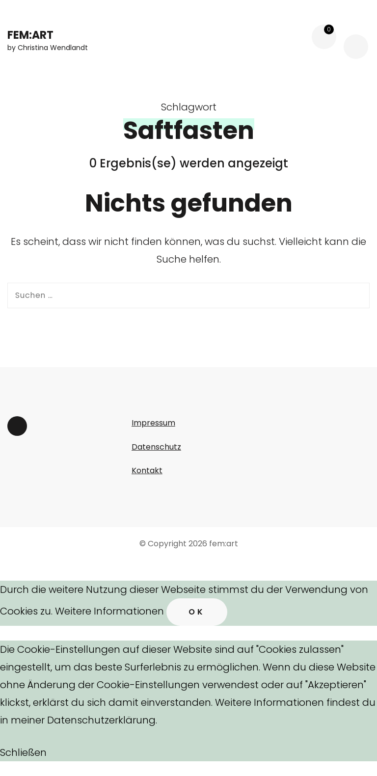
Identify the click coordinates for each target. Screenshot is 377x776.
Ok (196, 611)
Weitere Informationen (109, 611)
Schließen (23, 752)
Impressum (153, 422)
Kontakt (147, 470)
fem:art (30, 35)
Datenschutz (156, 447)
